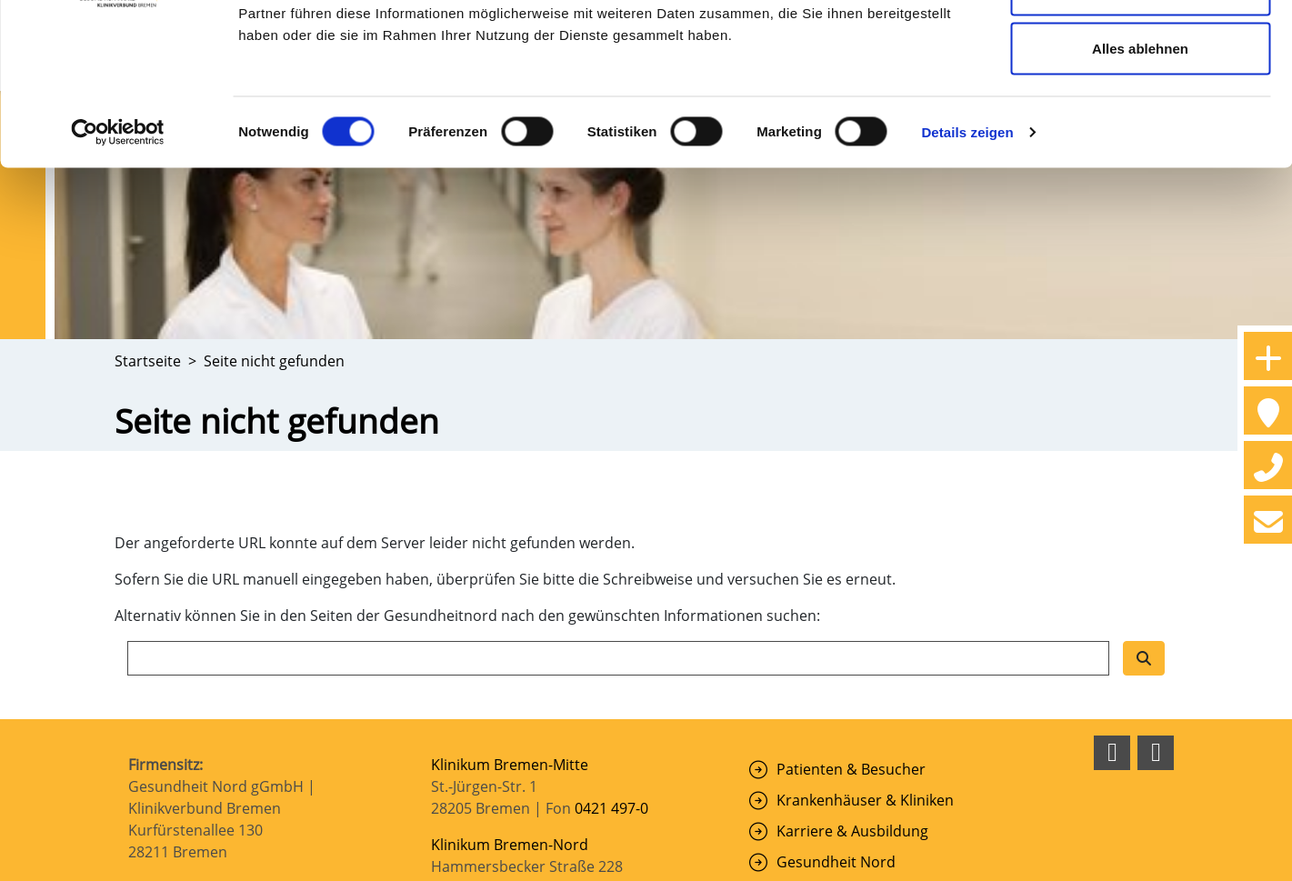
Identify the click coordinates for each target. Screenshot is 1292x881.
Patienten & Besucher (851, 543)
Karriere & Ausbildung (852, 605)
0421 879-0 (611, 822)
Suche (797, 666)
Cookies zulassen (1140, 47)
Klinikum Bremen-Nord (509, 618)
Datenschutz (974, 857)
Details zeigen (967, 250)
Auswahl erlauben (1140, 107)
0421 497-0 (613, 582)
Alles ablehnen (1140, 167)
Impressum (890, 857)
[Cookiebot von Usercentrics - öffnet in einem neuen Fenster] (117, 251)
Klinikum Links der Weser (517, 778)
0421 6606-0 (619, 662)
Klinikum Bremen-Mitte (509, 538)
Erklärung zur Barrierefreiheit (1057, 871)
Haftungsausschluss (1086, 857)
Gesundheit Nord (836, 636)
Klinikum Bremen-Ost (503, 698)
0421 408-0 (611, 742)
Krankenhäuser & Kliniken (865, 574)
